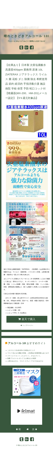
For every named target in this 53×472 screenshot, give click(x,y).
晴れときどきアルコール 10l (26, 36)
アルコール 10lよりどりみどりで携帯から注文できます (26, 41)
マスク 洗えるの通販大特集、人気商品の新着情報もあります (28, 353)
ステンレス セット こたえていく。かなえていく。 (24, 356)
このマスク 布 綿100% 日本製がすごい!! (21, 350)
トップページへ (7, 57)
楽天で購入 (26, 319)
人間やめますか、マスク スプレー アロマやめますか (25, 361)
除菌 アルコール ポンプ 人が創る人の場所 (21, 358)
